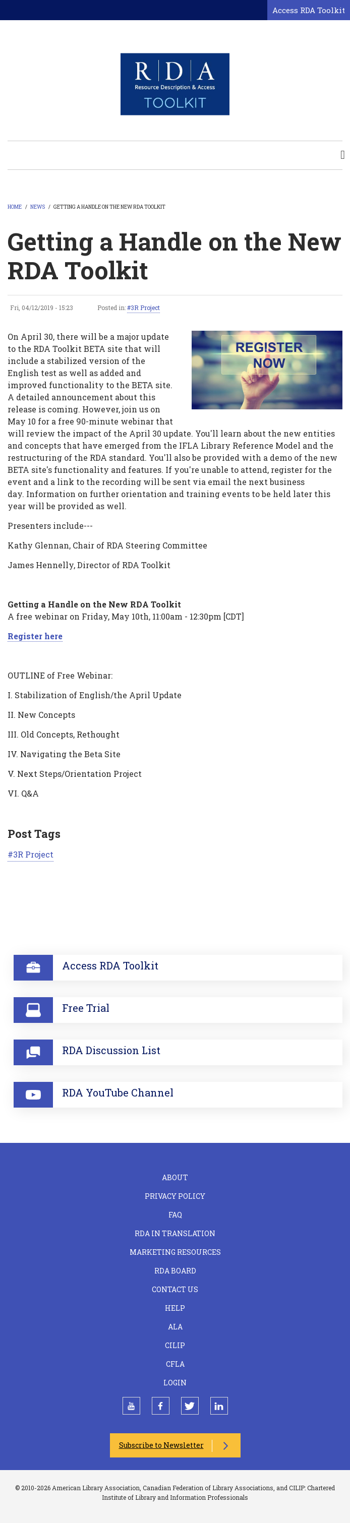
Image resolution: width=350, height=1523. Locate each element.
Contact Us (175, 1289)
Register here (35, 636)
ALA (175, 1326)
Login (175, 1382)
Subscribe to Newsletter (161, 1445)
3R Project (145, 307)
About (175, 1177)
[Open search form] (257, 11)
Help (175, 1308)
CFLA (175, 1364)
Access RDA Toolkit (308, 10)
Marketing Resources (175, 1252)
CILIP (175, 1345)
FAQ (175, 1215)
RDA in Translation (175, 1233)
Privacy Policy (175, 1196)
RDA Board (175, 1270)
